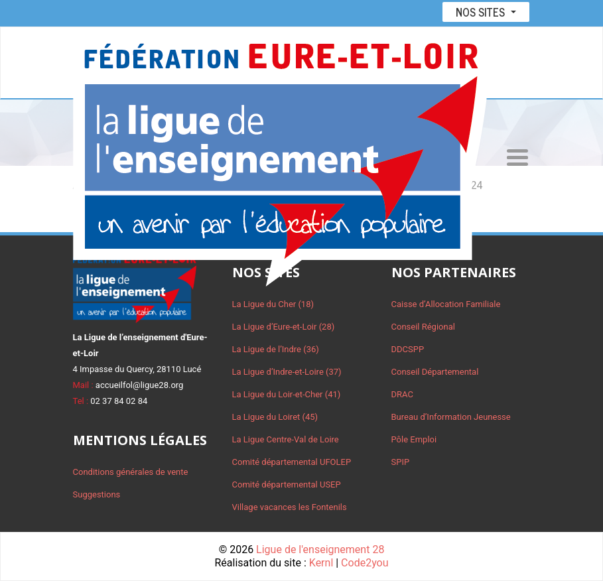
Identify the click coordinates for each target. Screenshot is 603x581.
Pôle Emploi (414, 439)
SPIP (400, 462)
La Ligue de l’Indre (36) (275, 349)
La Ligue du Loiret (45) (275, 417)
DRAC (402, 394)
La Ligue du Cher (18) (273, 304)
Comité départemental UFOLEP (292, 462)
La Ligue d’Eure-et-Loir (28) (283, 327)
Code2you (364, 562)
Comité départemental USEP (286, 484)
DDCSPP (408, 349)
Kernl (321, 562)
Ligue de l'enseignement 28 (320, 549)
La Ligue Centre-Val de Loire (285, 439)
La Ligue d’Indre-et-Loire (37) (287, 372)
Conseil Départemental (435, 372)
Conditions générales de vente (130, 472)
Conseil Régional (423, 327)
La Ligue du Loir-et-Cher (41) (286, 394)
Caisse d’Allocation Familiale (446, 304)
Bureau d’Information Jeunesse (451, 417)
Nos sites (481, 12)
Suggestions (97, 494)
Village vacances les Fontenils (289, 507)
